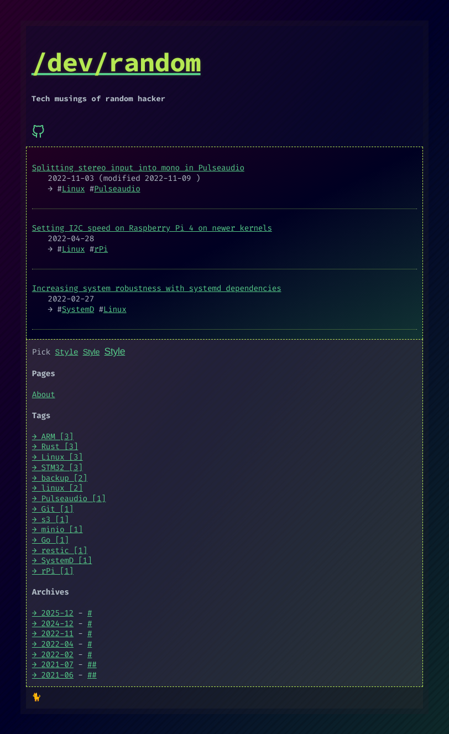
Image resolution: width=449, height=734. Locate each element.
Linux (73, 189)
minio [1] (62, 529)
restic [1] (64, 550)
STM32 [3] (62, 467)
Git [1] (57, 508)
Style (67, 352)
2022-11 (57, 633)
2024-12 (57, 623)
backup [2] (64, 477)
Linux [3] (62, 456)
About (43, 394)
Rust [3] (60, 446)
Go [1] (55, 539)
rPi (101, 249)
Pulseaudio (117, 189)
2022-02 (57, 654)
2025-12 (57, 612)
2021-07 (57, 664)
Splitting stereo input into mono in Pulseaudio (138, 168)
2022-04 (57, 643)
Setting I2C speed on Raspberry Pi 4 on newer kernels (152, 228)
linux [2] (62, 487)
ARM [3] (57, 436)
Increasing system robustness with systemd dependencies (156, 288)
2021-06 (57, 674)
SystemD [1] (66, 560)
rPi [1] (57, 570)
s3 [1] (55, 519)
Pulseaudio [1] (73, 498)
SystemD (78, 309)
